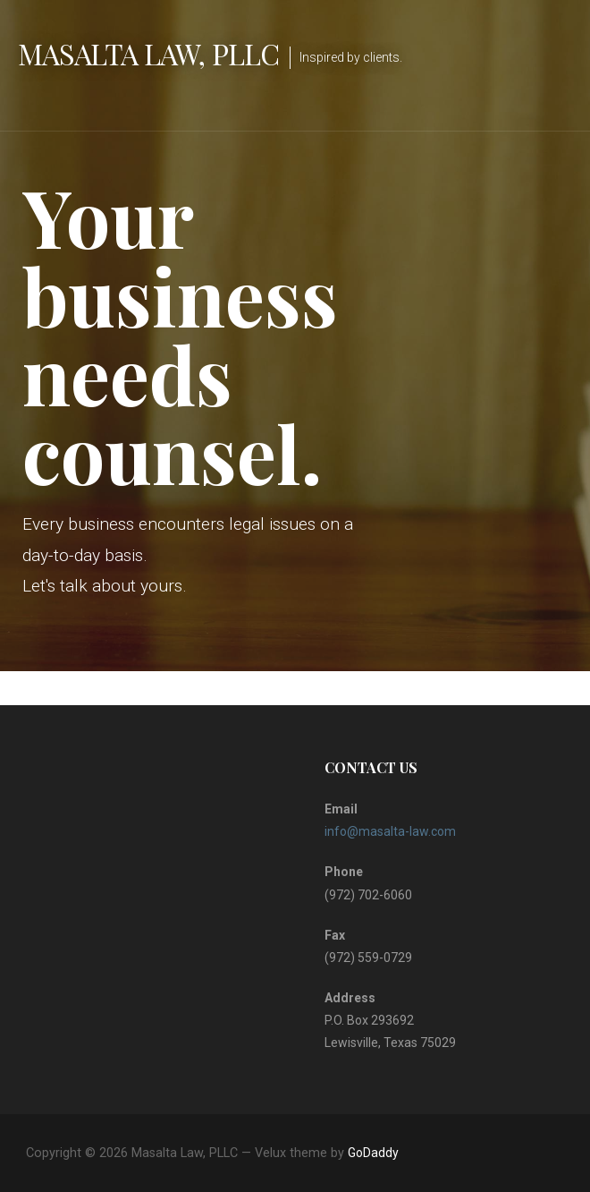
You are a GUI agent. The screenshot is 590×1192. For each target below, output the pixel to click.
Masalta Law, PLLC (148, 53)
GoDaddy (373, 1152)
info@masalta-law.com (390, 831)
